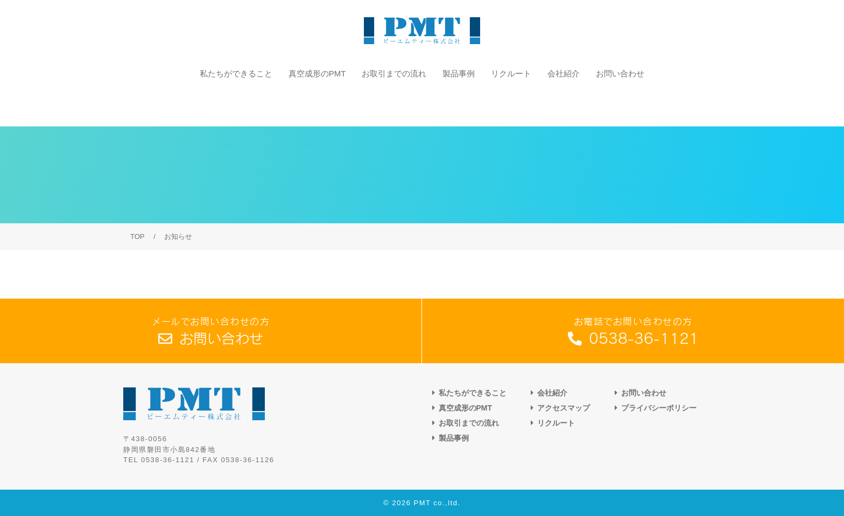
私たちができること (236, 104)
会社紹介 (563, 104)
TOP (137, 236)
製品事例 (458, 104)
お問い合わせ (620, 104)
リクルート (511, 104)
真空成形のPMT (317, 104)
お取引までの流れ (394, 104)
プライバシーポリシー (659, 408)
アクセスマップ (563, 408)
